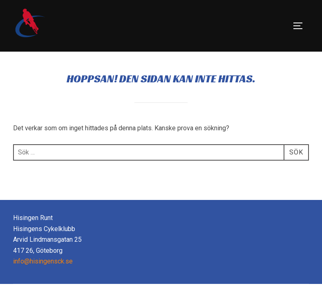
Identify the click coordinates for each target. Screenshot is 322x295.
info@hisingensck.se (43, 261)
